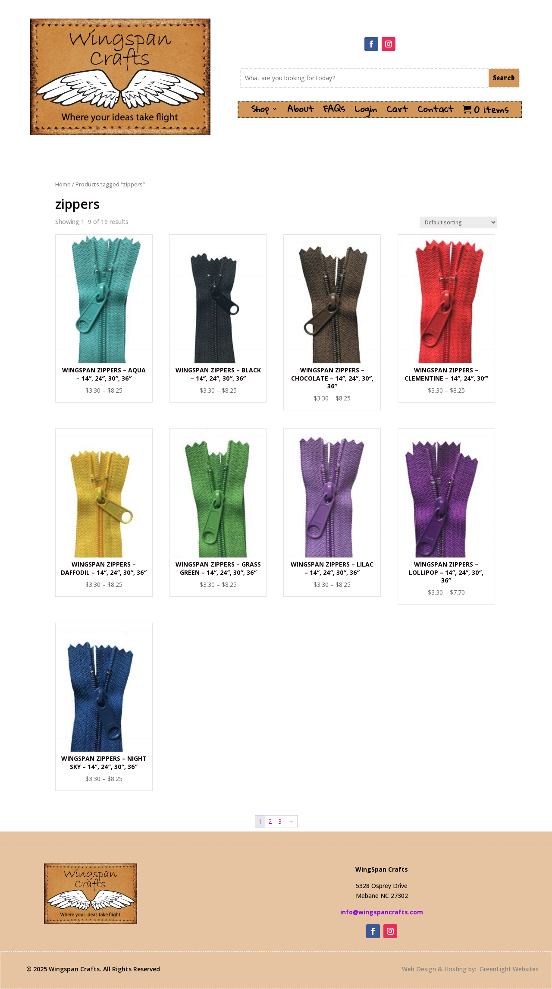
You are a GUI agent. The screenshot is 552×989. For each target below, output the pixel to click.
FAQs (334, 111)
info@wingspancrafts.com (381, 912)
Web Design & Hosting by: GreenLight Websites (470, 969)
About (300, 111)
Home (63, 184)
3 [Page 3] (280, 821)
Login (365, 111)
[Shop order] (458, 222)
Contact (435, 111)
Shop (260, 111)
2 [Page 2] (270, 821)
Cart (397, 111)
